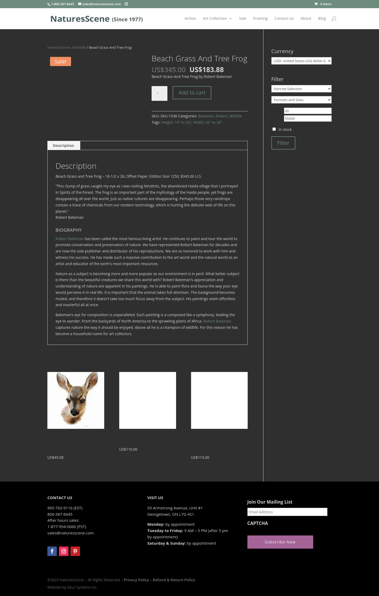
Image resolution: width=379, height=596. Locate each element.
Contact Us (284, 19)
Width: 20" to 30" (207, 122)
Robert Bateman (70, 238)
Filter (283, 142)
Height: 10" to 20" (176, 122)
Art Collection (215, 19)
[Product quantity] (159, 93)
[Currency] (301, 60)
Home (52, 47)
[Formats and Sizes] (301, 99)
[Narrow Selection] (301, 88)
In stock (285, 129)
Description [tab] (63, 145)
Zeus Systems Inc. (82, 587)
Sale (242, 19)
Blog (322, 19)
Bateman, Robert (212, 115)
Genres (65, 47)
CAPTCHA (257, 523)
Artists (190, 19)
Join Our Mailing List (269, 502)
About (306, 19)
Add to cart (192, 92)
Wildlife (80, 47)
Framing (260, 19)
